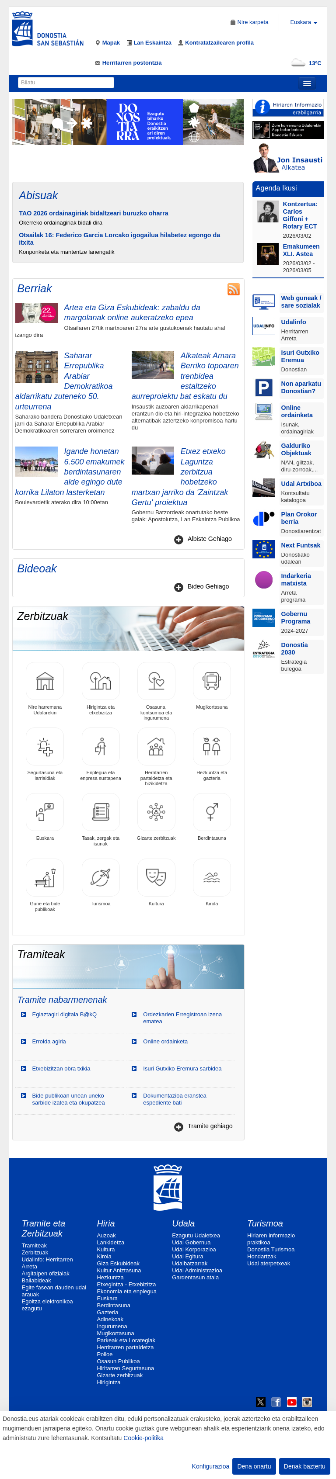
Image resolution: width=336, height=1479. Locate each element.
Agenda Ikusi (276, 188)
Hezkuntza (110, 1277)
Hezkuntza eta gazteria (212, 753)
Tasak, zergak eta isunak (101, 819)
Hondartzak (261, 1256)
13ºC (304, 63)
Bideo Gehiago (208, 586)
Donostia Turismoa (270, 1249)
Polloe (104, 1354)
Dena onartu (254, 1466)
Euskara (45, 817)
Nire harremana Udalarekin (45, 688)
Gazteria (107, 1312)
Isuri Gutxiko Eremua (300, 356)
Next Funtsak (301, 545)
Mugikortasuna (212, 686)
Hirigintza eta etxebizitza (101, 688)
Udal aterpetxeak (268, 1263)
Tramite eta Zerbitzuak (44, 1228)
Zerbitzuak (35, 1252)
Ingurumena (112, 1326)
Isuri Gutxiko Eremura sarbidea (182, 1068)
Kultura (156, 882)
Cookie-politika (143, 1437)
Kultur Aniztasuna (119, 1270)
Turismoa (101, 882)
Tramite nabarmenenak (62, 999)
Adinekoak (110, 1319)
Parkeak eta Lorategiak (126, 1340)
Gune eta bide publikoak (45, 885)
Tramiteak (34, 1245)
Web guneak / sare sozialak (301, 301)
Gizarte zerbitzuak (156, 817)
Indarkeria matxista (296, 579)
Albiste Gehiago (210, 538)
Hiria (106, 1223)
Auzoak (106, 1235)
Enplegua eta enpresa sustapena (100, 753)
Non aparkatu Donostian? (301, 387)
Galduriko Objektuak (296, 449)
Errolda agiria (49, 1041)
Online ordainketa (165, 1041)
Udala (183, 1223)
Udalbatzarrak (189, 1263)
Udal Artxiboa (301, 483)
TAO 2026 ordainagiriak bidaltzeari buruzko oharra (93, 213)
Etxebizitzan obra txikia (61, 1068)
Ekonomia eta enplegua (127, 1291)
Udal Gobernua (191, 1242)
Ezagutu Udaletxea (196, 1235)
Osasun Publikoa (118, 1361)
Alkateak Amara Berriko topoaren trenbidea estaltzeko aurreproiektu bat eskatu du (185, 376)
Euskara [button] (303, 22)
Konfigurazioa (211, 1466)
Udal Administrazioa (197, 1270)
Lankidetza (110, 1242)
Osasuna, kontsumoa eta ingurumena (156, 691)
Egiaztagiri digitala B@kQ (64, 1014)
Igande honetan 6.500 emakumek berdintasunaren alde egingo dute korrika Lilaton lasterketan (70, 472)
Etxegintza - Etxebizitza (126, 1284)
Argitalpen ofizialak (46, 1273)
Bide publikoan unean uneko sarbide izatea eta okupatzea (68, 1099)
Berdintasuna (212, 817)
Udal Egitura (187, 1256)
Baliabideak (36, 1280)
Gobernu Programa (296, 617)
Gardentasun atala (195, 1277)
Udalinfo (293, 322)
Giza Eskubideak (118, 1263)
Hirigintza (108, 1382)
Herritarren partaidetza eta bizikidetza (156, 756)
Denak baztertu (305, 1466)
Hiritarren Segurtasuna (125, 1368)
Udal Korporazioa (194, 1249)
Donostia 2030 (294, 648)
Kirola (212, 882)
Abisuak (38, 195)
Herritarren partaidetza (125, 1347)
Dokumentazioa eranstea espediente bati (174, 1099)
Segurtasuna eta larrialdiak (45, 753)
